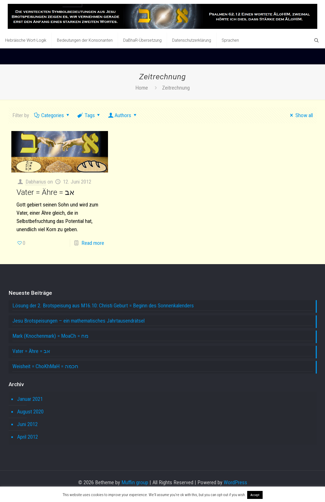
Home (141, 88)
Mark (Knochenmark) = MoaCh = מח (50, 336)
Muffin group (134, 482)
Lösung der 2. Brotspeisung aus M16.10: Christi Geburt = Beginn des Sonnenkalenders (103, 305)
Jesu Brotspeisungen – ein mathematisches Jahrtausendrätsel (78, 321)
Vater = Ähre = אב (45, 192)
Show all (300, 115)
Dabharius (36, 182)
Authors (123, 115)
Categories (52, 115)
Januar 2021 (30, 399)
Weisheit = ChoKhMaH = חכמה (45, 366)
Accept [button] (255, 495)
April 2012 (27, 437)
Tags (89, 115)
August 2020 (30, 412)
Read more (92, 243)
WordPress (235, 482)
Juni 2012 (27, 424)
